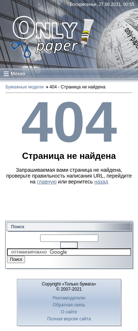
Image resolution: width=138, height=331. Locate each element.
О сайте (69, 311)
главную (47, 182)
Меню (14, 74)
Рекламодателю (69, 298)
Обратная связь (69, 305)
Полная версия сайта (69, 318)
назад (101, 182)
